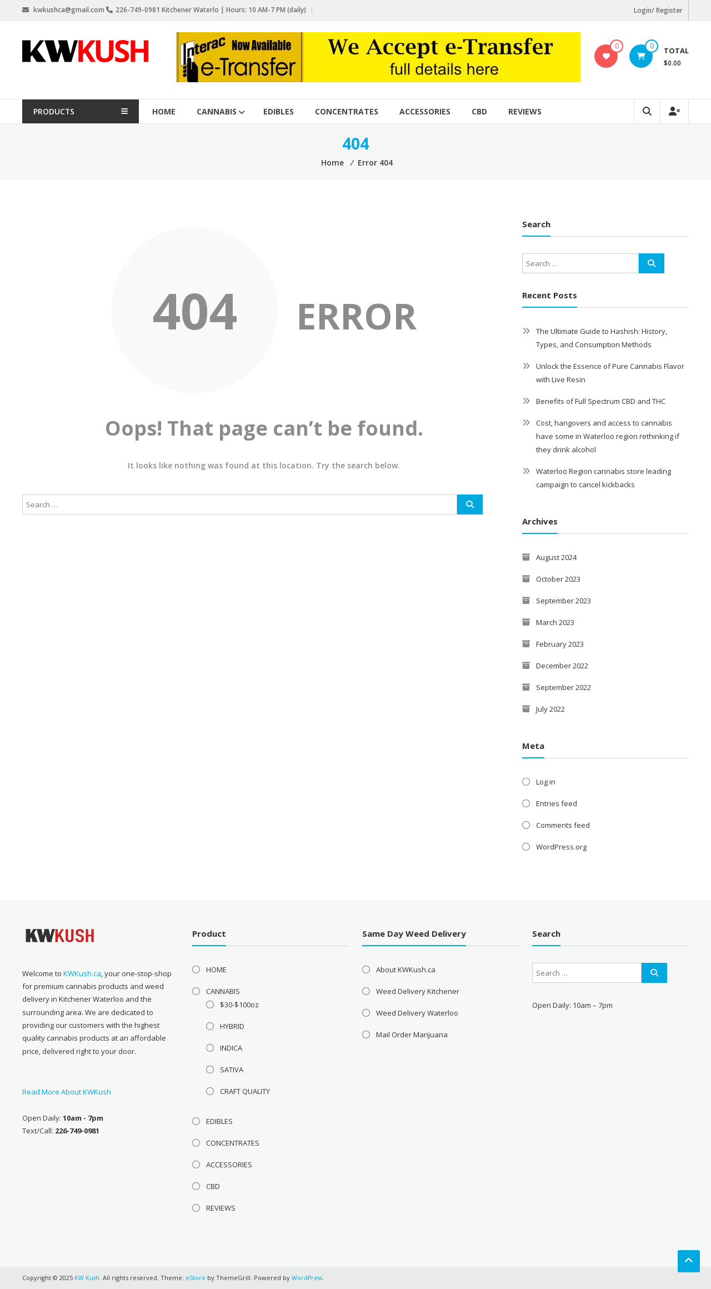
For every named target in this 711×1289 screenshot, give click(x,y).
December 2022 (562, 666)
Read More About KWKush (66, 1092)
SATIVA (231, 1070)
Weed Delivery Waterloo (417, 1013)
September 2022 (563, 687)
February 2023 (560, 644)
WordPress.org (561, 847)
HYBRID (232, 1026)
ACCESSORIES (439, 111)
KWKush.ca (82, 973)
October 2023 (558, 579)
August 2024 (556, 557)
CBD (494, 111)
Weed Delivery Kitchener (417, 991)
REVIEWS (539, 111)
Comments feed (563, 825)
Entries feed (556, 803)
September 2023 (563, 601)
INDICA (231, 1048)
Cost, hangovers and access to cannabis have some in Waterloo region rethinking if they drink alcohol (607, 436)
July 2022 (550, 709)
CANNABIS (231, 111)
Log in (545, 782)
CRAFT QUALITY (245, 1091)
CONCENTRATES (361, 111)
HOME (178, 111)
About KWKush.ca (405, 970)
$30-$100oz (239, 1005)
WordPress (308, 1277)
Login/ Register (658, 10)
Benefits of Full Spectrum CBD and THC (600, 401)
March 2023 (555, 622)
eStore (196, 1277)
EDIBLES (293, 111)
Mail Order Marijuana (412, 1035)
